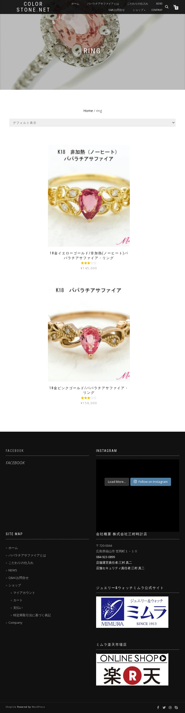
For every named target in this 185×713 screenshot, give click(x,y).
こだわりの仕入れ (137, 3)
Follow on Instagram (151, 481)
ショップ (138, 10)
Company (156, 10)
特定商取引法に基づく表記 (32, 615)
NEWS (159, 3)
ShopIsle (11, 706)
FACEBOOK (15, 451)
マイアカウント (24, 592)
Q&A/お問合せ (116, 10)
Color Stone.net (34, 7)
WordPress (38, 706)
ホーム (75, 3)
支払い (18, 607)
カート (18, 600)
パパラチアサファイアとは (103, 3)
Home (88, 110)
